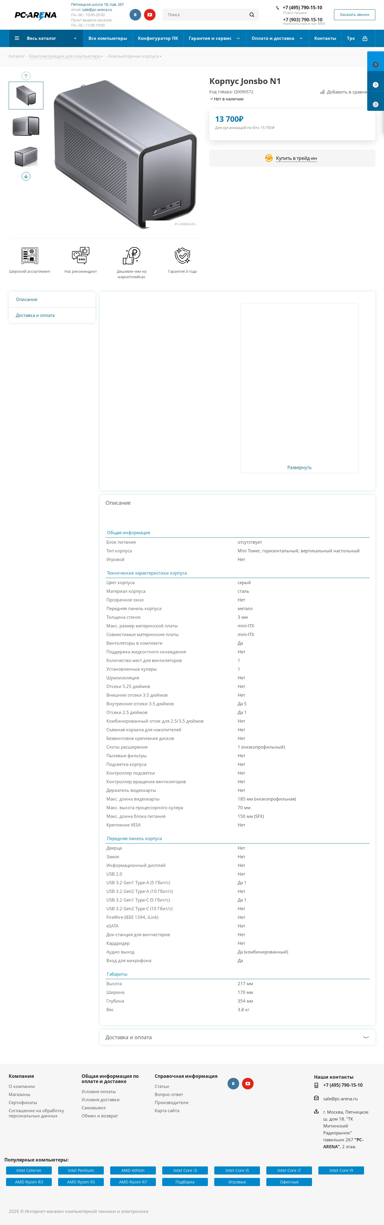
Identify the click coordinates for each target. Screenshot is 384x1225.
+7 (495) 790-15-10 (302, 7)
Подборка (185, 1182)
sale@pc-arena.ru (97, 9)
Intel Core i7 (289, 1170)
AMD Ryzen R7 (133, 1182)
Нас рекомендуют (80, 271)
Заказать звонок (355, 14)
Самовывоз (94, 1107)
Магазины (19, 1094)
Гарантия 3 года (182, 271)
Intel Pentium (81, 1170)
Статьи (162, 1086)
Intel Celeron (28, 1170)
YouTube (150, 14)
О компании (22, 1086)
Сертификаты (23, 1102)
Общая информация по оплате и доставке (110, 1078)
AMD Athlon (133, 1170)
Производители (172, 1102)
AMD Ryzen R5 (81, 1182)
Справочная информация (186, 1076)
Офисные (289, 1182)
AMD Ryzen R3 (29, 1182)
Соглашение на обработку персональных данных (36, 1113)
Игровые (237, 1182)
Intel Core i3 (185, 1170)
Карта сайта (167, 1110)
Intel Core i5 (237, 1170)
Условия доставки (101, 1099)
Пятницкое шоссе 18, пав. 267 (97, 4)
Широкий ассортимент (29, 271)
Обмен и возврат (100, 1116)
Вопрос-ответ (169, 1094)
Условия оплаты (99, 1091)
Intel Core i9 (341, 1170)
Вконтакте (135, 14)
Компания (21, 1076)
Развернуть (299, 467)
